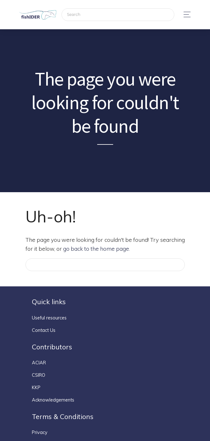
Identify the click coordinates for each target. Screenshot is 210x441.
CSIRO (38, 375)
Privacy (39, 432)
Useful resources (49, 318)
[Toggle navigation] (185, 14)
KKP (36, 387)
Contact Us (43, 330)
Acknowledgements (53, 400)
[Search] (118, 14)
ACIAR (39, 363)
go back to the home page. (96, 248)
